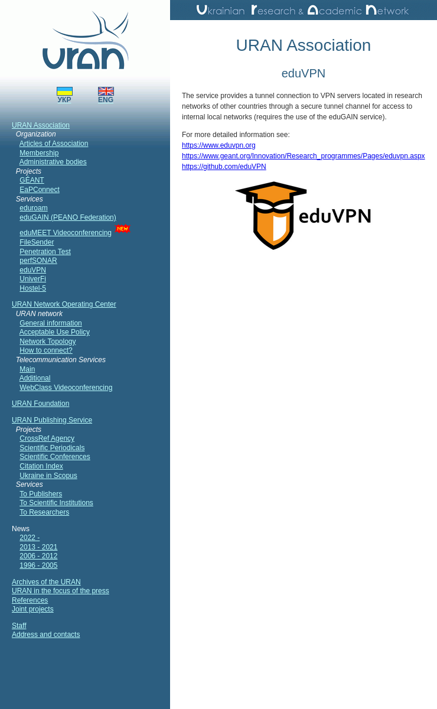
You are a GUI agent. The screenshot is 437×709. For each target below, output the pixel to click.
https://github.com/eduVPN (224, 166)
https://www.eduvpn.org (219, 145)
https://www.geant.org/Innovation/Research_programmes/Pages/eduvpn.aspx (303, 156)
